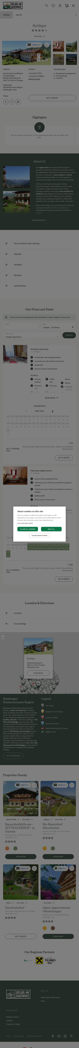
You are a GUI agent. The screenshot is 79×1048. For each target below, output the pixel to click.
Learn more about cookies (25, 523)
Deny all (51, 529)
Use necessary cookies (39, 535)
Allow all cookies (27, 529)
